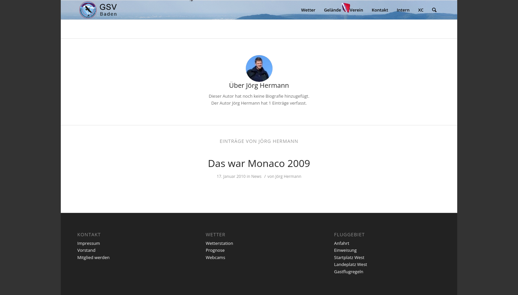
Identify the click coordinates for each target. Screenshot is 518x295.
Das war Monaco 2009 (259, 163)
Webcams (215, 257)
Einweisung (345, 250)
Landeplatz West (350, 264)
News (256, 176)
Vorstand (86, 250)
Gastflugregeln (348, 272)
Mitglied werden (93, 257)
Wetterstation (219, 243)
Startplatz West (349, 257)
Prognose (215, 250)
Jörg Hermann (288, 176)
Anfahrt (341, 243)
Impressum (88, 243)
